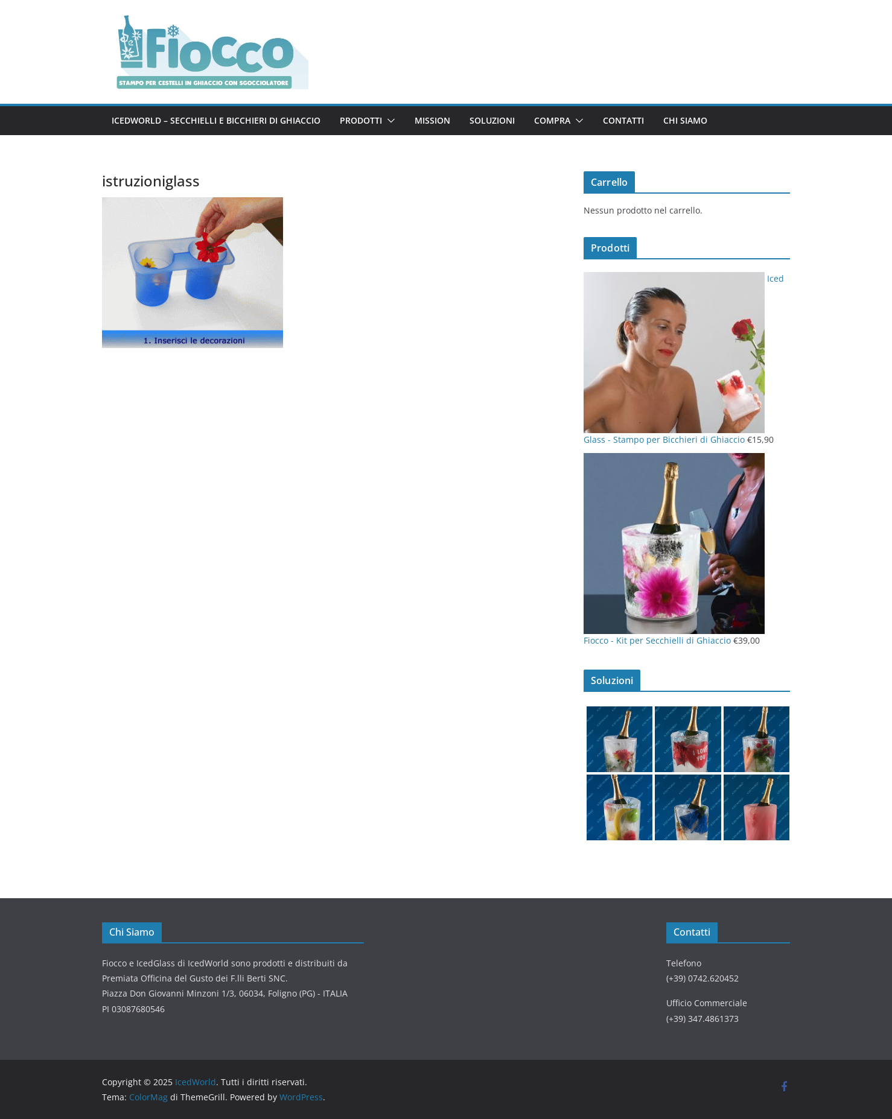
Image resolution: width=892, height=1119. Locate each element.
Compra (552, 120)
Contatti (623, 120)
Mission (432, 120)
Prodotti (361, 120)
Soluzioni (492, 120)
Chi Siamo (685, 120)
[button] (388, 120)
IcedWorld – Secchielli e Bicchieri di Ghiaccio (216, 120)
